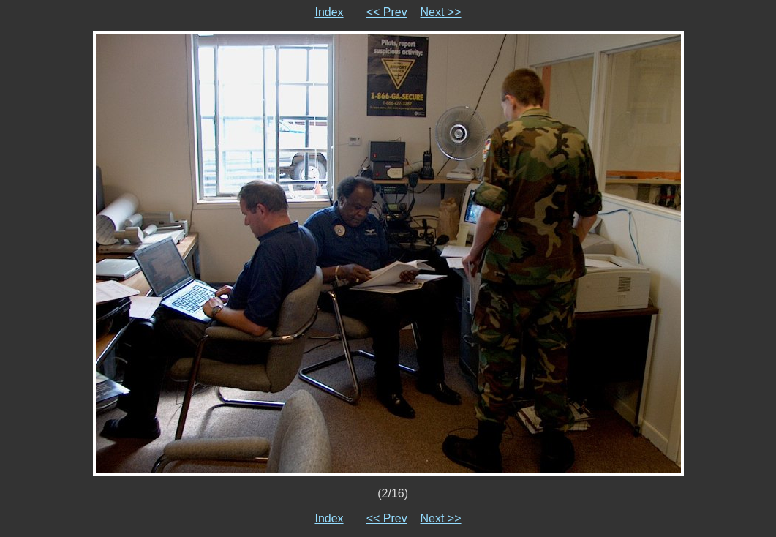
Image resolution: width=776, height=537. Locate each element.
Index (328, 12)
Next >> (441, 12)
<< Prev (386, 12)
